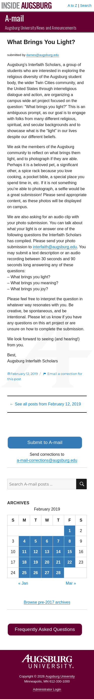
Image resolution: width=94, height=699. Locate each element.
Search (85, 6)
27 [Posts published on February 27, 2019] (47, 573)
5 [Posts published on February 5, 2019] (36, 541)
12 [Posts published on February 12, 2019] (35, 552)
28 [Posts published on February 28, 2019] (58, 573)
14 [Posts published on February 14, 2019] (58, 552)
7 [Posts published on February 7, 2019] (58, 541)
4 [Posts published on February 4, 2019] (24, 541)
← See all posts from (45, 404)
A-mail (14, 18)
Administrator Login (47, 689)
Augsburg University (60, 676)
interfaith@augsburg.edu (55, 247)
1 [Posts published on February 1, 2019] (69, 531)
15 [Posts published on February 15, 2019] (69, 552)
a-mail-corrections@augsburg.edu (47, 460)
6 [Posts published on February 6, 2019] (47, 541)
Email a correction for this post (44, 376)
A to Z (72, 6)
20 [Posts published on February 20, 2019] (47, 562)
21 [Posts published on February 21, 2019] (58, 562)
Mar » (71, 583)
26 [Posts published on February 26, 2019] (35, 573)
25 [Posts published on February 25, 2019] (24, 573)
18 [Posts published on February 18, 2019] (24, 562)
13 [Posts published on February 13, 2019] (47, 552)
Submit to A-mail (44, 442)
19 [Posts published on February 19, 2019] (35, 562)
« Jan (23, 583)
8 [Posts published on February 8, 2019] (69, 541)
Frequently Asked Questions (45, 629)
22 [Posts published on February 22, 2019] (69, 562)
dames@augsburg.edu (42, 55)
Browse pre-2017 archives (47, 602)
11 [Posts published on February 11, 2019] (24, 552)
